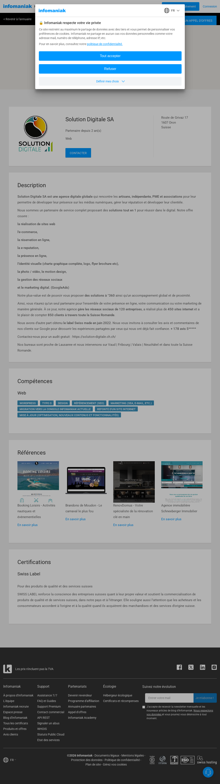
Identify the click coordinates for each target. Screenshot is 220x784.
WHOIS (42, 729)
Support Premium (49, 706)
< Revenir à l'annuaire (17, 19)
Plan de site (93, 764)
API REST (43, 717)
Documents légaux (107, 755)
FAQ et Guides (46, 701)
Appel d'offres (77, 712)
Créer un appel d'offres (193, 20)
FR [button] (13, 760)
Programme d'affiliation (83, 701)
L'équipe (8, 701)
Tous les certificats (15, 723)
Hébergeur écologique (117, 695)
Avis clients (10, 734)
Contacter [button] (78, 153)
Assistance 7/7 (47, 695)
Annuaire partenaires (82, 706)
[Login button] (180, 6)
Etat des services (48, 740)
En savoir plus (27, 525)
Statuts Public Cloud (50, 734)
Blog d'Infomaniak (15, 717)
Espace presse (12, 712)
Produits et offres (14, 729)
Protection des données (86, 760)
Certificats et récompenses (121, 701)
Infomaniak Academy (82, 717)
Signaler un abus (48, 723)
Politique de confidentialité (122, 760)
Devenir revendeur (80, 695)
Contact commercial (50, 712)
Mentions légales (132, 755)
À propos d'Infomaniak (18, 695)
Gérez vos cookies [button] (115, 764)
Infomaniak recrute (16, 706)
